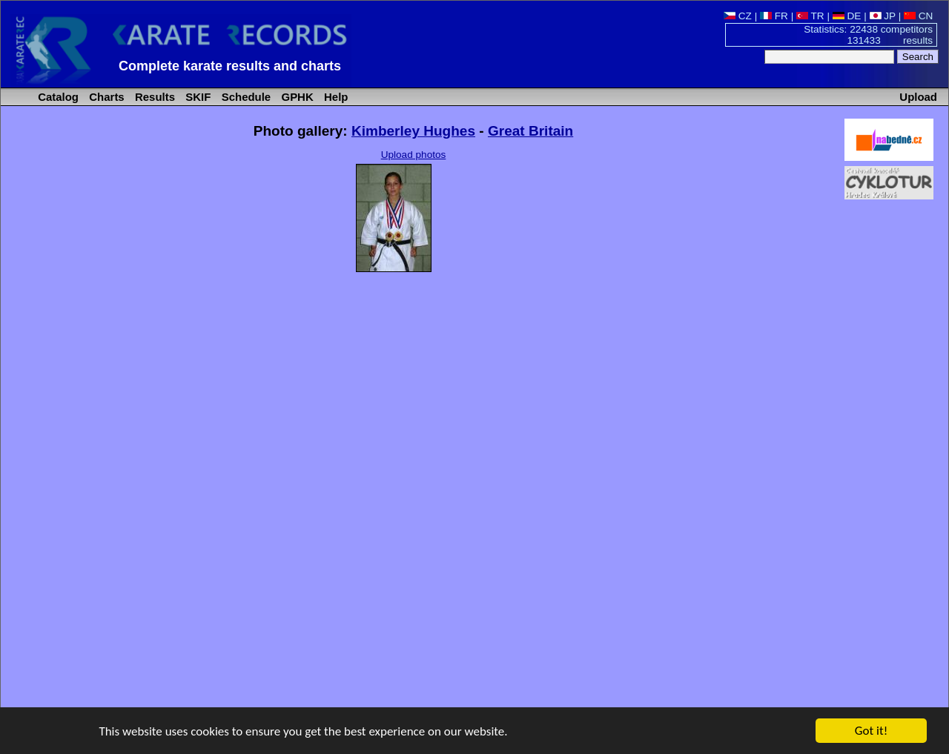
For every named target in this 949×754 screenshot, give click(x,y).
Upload (918, 96)
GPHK (295, 96)
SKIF (196, 96)
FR (774, 16)
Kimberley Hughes (413, 131)
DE (847, 16)
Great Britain (530, 131)
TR (810, 16)
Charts (105, 96)
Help (334, 96)
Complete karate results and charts (230, 66)
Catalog (57, 96)
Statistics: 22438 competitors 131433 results (868, 35)
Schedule (245, 96)
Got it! (871, 731)
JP (883, 16)
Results (153, 96)
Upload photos (413, 154)
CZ (738, 16)
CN (918, 16)
